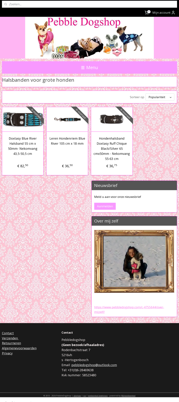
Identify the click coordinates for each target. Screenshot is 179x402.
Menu (89, 67)
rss (84, 395)
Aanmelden (105, 206)
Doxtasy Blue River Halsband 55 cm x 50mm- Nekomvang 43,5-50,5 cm (22, 146)
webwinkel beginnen (98, 395)
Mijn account (163, 12)
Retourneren (11, 343)
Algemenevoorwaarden (19, 348)
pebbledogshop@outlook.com (94, 365)
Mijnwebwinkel (128, 395)
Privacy (7, 353)
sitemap (77, 395)
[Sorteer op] (160, 97)
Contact (8, 333)
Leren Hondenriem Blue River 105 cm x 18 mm (67, 141)
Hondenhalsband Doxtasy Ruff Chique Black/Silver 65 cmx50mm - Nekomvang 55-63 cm (112, 148)
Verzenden (10, 338)
